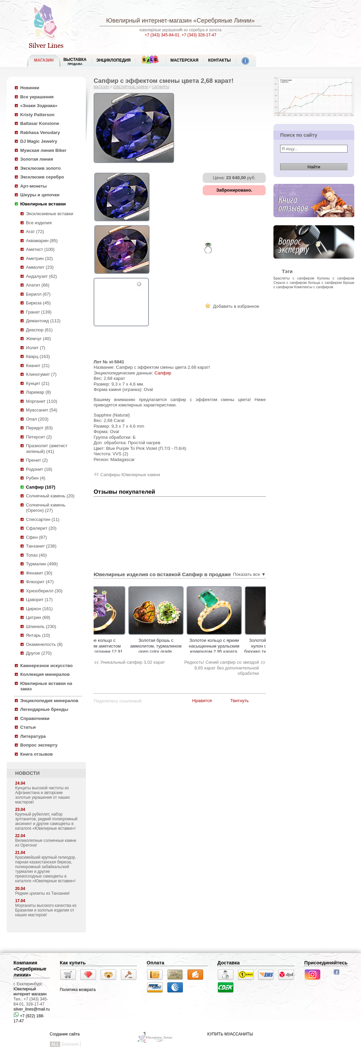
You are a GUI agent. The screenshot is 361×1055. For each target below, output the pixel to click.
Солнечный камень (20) (50, 495)
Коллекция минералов (45, 674)
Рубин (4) (35, 478)
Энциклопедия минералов (49, 700)
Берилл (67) (38, 294)
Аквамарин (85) (42, 240)
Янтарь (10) (38, 635)
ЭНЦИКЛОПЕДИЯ (113, 60)
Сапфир (163, 372)
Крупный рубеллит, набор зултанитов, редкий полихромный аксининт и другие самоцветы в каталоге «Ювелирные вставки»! (46, 821)
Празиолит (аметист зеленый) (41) (46, 448)
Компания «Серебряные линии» (29, 969)
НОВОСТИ (27, 773)
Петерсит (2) (39, 436)
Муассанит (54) (41, 410)
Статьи (28, 727)
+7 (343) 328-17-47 (199, 35)
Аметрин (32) (39, 258)
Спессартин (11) (42, 519)
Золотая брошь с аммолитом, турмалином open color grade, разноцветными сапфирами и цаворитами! (177, 651)
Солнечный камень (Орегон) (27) (45, 507)
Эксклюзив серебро (42, 176)
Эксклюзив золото (40, 168)
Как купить (73, 962)
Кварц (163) (38, 356)
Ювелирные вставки (43, 203)
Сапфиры (160, 87)
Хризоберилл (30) (44, 590)
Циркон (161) (39, 608)
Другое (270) (39, 653)
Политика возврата (78, 989)
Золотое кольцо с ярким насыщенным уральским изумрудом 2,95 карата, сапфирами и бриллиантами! (235, 651)
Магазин (101, 87)
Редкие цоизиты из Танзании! (42, 893)
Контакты (219, 60)
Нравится (202, 700)
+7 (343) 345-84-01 (162, 35)
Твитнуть (239, 700)
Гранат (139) (39, 312)
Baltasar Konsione (39, 123)
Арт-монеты (33, 186)
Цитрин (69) (38, 617)
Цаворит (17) (39, 599)
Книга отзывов (36, 754)
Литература (33, 736)
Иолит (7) (35, 347)
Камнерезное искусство (46, 665)
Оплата (155, 962)
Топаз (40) (36, 555)
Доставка (229, 962)
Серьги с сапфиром (290, 283)
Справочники (35, 718)
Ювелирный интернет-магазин (149, 20)
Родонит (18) (39, 469)
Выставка (75, 61)
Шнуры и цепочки (40, 194)
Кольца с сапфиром (325, 283)
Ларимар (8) (38, 392)
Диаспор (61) (39, 329)
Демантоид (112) (43, 320)
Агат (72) (35, 231)
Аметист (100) (40, 249)
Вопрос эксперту (39, 745)
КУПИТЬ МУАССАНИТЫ (230, 1034)
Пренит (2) (37, 460)
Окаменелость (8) (44, 644)
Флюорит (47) (40, 581)
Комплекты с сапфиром (313, 287)
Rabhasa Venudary (40, 132)
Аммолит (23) (40, 267)
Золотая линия (36, 159)
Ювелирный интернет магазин (29, 991)
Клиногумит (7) (41, 374)
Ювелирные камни (131, 87)
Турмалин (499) (42, 563)
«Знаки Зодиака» (39, 105)
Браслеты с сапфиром (293, 278)
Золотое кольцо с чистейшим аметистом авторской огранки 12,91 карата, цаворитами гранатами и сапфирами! (118, 651)
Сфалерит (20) (41, 528)
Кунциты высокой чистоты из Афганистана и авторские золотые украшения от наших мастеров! (42, 795)
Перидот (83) (39, 427)
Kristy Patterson (37, 114)
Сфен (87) (36, 537)
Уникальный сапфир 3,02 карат (132, 662)
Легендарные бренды (44, 709)
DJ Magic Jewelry (38, 141)
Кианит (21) (38, 365)
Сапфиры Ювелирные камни (130, 474)
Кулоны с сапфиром (335, 278)
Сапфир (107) (40, 487)
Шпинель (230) (41, 626)
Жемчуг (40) (38, 338)
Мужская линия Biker (43, 150)
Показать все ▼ (249, 574)
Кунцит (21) (38, 383)
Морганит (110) (41, 401)
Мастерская (184, 60)
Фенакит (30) (39, 572)
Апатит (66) (38, 285)
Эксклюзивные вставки (49, 213)
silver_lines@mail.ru (31, 1009)
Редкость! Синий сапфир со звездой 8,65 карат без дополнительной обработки (221, 668)
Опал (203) (37, 419)
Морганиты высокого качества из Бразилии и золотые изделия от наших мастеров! (45, 910)
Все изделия (39, 222)
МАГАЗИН (44, 60)
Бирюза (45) (38, 302)
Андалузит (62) (41, 276)
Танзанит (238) (41, 546)
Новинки (29, 87)
